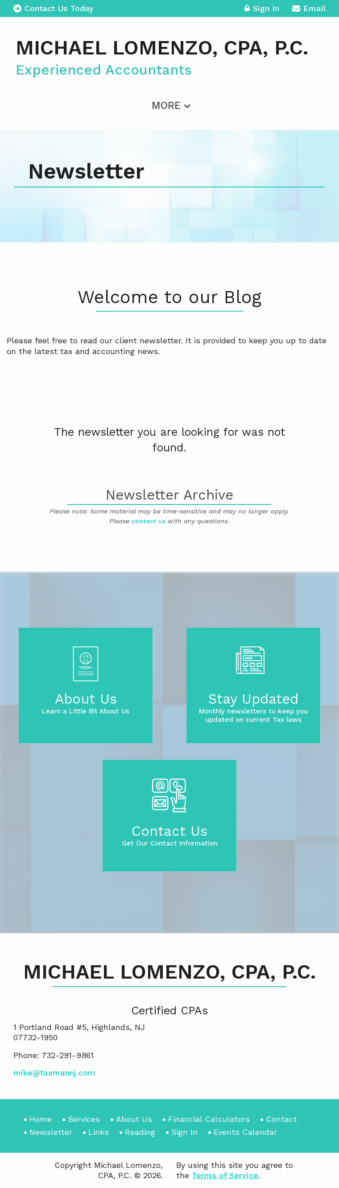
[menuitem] (170, 104)
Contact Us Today (53, 8)
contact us (148, 521)
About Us (134, 1119)
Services (84, 1119)
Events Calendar (245, 1132)
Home (40, 1119)
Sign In (261, 10)
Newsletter (50, 1132)
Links (98, 1132)
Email (309, 10)
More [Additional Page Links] (166, 106)
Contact (281, 1119)
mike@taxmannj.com (54, 1072)
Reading (140, 1132)
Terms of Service (225, 1175)
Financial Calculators (209, 1119)
